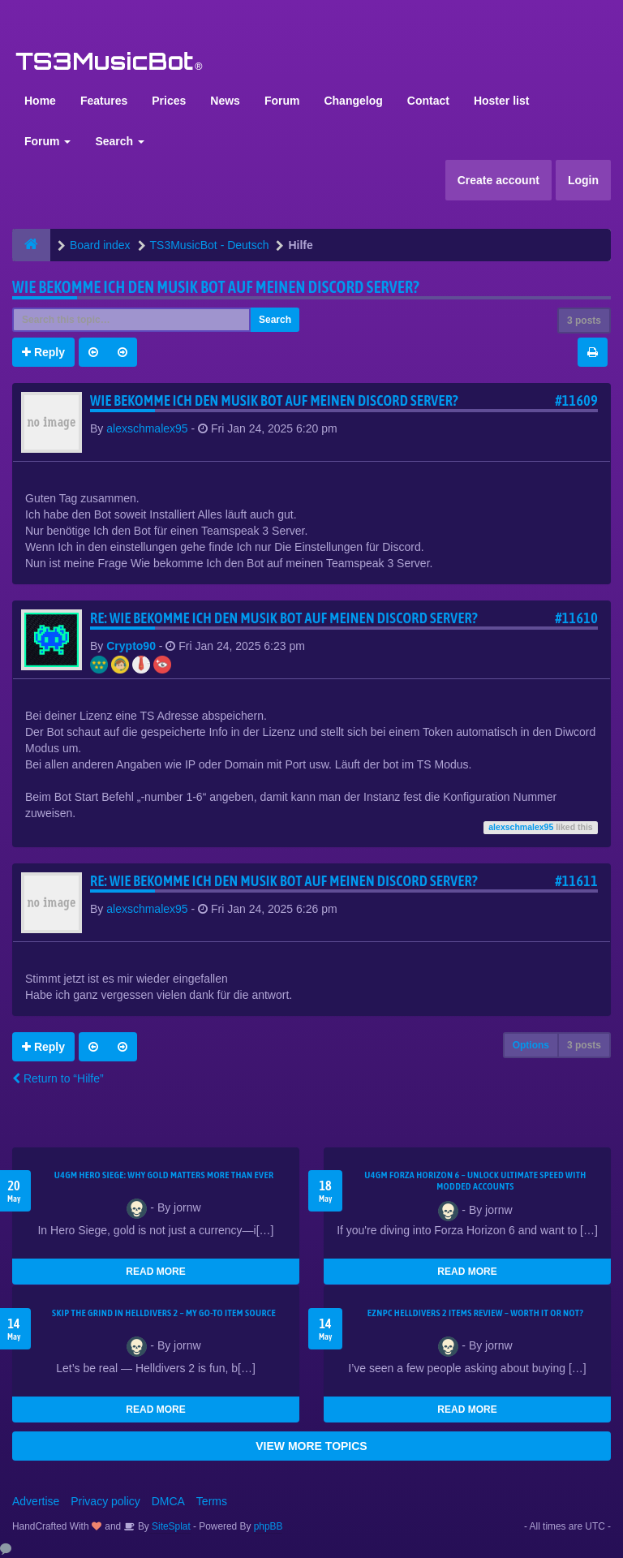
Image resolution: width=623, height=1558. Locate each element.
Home (40, 100)
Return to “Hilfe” (58, 1078)
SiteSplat (170, 1526)
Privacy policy (105, 1501)
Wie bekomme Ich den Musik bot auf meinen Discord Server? (215, 287)
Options (531, 1045)
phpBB (268, 1526)
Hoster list (501, 100)
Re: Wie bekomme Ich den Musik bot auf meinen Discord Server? (284, 617)
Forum (282, 100)
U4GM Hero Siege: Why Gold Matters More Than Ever (164, 1175)
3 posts (584, 320)
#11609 (576, 400)
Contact (428, 100)
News (225, 100)
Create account (498, 180)
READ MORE (155, 1271)
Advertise (35, 1501)
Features (103, 100)
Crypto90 (131, 645)
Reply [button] (43, 352)
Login (583, 180)
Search (119, 141)
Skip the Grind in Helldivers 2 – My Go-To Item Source (164, 1313)
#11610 (576, 617)
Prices (169, 100)
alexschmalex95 (146, 428)
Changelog (353, 100)
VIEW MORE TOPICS (311, 1446)
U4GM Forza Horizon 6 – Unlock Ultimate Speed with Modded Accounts (475, 1180)
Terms (211, 1501)
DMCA (168, 1501)
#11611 (576, 880)
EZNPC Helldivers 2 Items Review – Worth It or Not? (475, 1313)
